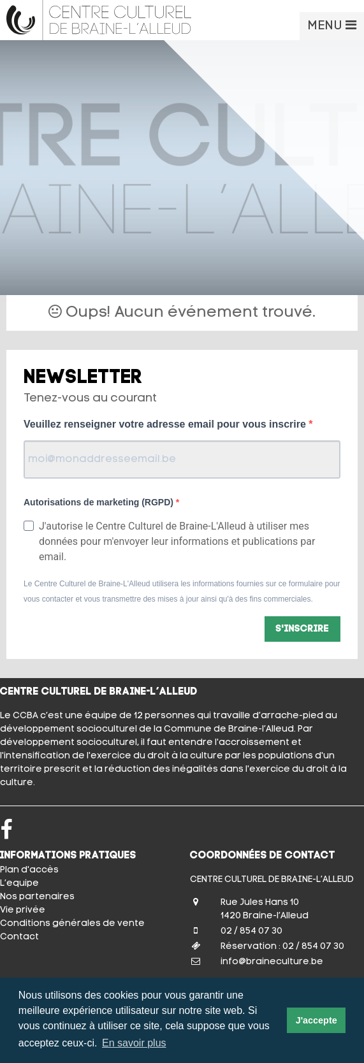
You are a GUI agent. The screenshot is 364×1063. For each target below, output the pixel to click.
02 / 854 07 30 (251, 931)
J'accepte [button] (316, 1020)
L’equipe (19, 883)
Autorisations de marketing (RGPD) (100, 502)
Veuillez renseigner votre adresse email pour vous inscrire (166, 424)
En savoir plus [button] (134, 1043)
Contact (19, 937)
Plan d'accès (29, 870)
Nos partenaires (37, 897)
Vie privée (22, 910)
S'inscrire (302, 629)
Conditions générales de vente (72, 924)
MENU (331, 25)
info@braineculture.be (272, 962)
